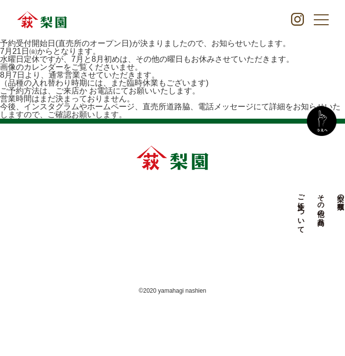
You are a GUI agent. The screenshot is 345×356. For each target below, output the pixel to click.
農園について (183, 206)
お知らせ (222, 202)
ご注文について (123, 209)
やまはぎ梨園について (202, 221)
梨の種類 (163, 194)
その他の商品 (143, 202)
